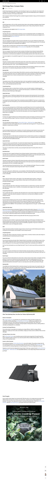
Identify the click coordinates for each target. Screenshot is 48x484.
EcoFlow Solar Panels (9, 336)
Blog (5, 3)
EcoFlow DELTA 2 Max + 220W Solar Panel (26, 122)
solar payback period (15, 402)
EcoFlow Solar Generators (18, 343)
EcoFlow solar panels (22, 46)
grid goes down (40, 344)
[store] (42, 1)
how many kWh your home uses (22, 320)
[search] (39, 1)
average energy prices (8, 319)
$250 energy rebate (21, 29)
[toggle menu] (44, 1)
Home (3, 3)
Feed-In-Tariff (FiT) (15, 36)
